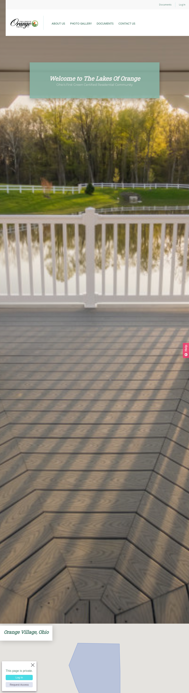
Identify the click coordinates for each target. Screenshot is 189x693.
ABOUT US (58, 23)
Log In (182, 4)
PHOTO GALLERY (81, 23)
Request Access (19, 684)
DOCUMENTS (105, 23)
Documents (165, 4)
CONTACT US (126, 23)
